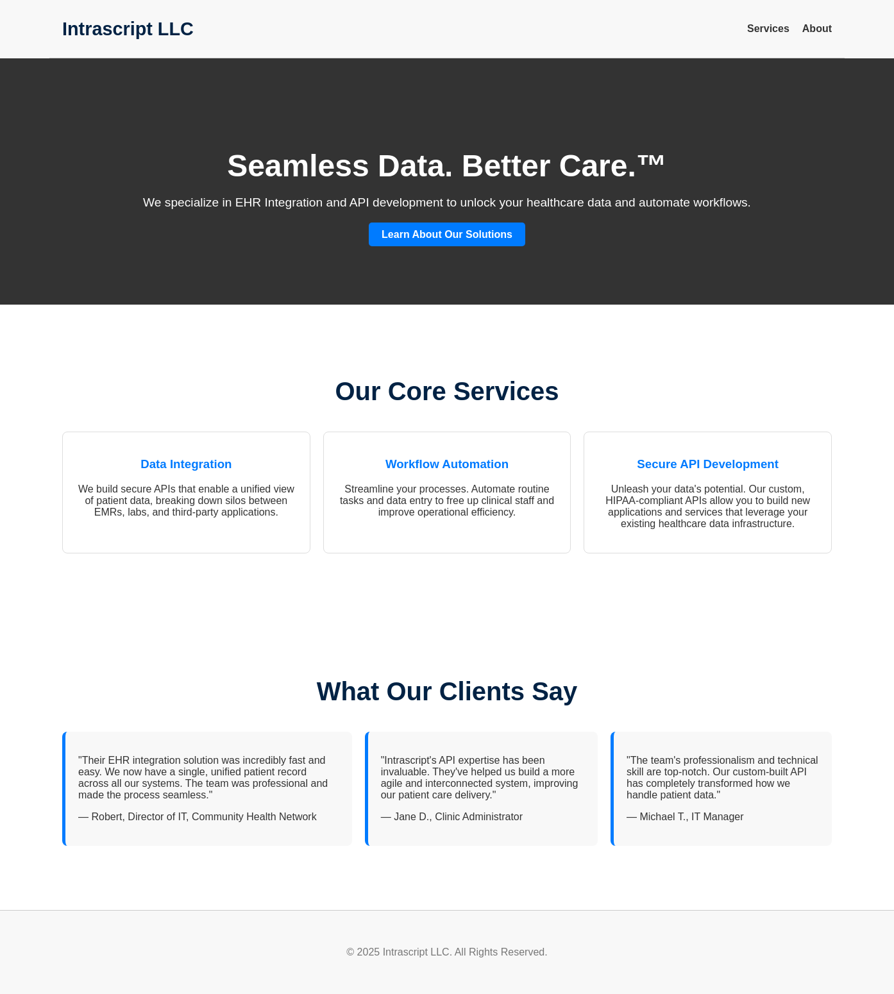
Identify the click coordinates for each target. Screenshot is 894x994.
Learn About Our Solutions (447, 234)
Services (768, 28)
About (817, 28)
